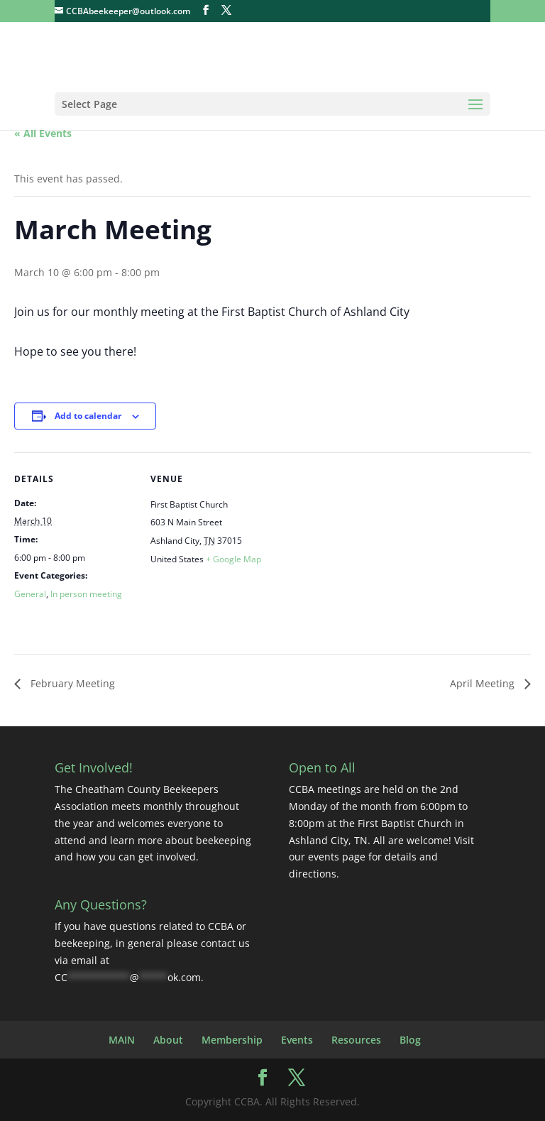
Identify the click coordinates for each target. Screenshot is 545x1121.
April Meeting (483, 683)
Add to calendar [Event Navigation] (88, 416)
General (30, 594)
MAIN (122, 1039)
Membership (232, 1039)
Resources (356, 1039)
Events (297, 1039)
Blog (410, 1039)
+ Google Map (233, 559)
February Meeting (71, 683)
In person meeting (86, 594)
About (168, 1039)
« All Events (43, 133)
